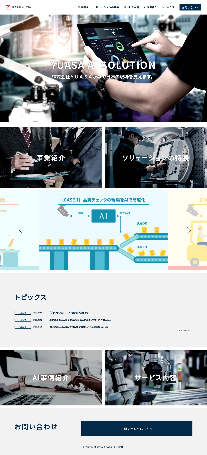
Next (187, 230)
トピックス (168, 7)
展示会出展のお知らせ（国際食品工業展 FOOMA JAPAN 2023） (80, 319)
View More (185, 330)
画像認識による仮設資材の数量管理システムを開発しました (78, 326)
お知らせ (22, 312)
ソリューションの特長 (106, 7)
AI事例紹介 (150, 7)
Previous (19, 230)
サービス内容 (131, 7)
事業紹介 (83, 7)
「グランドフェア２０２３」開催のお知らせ (68, 312)
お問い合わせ (190, 7)
